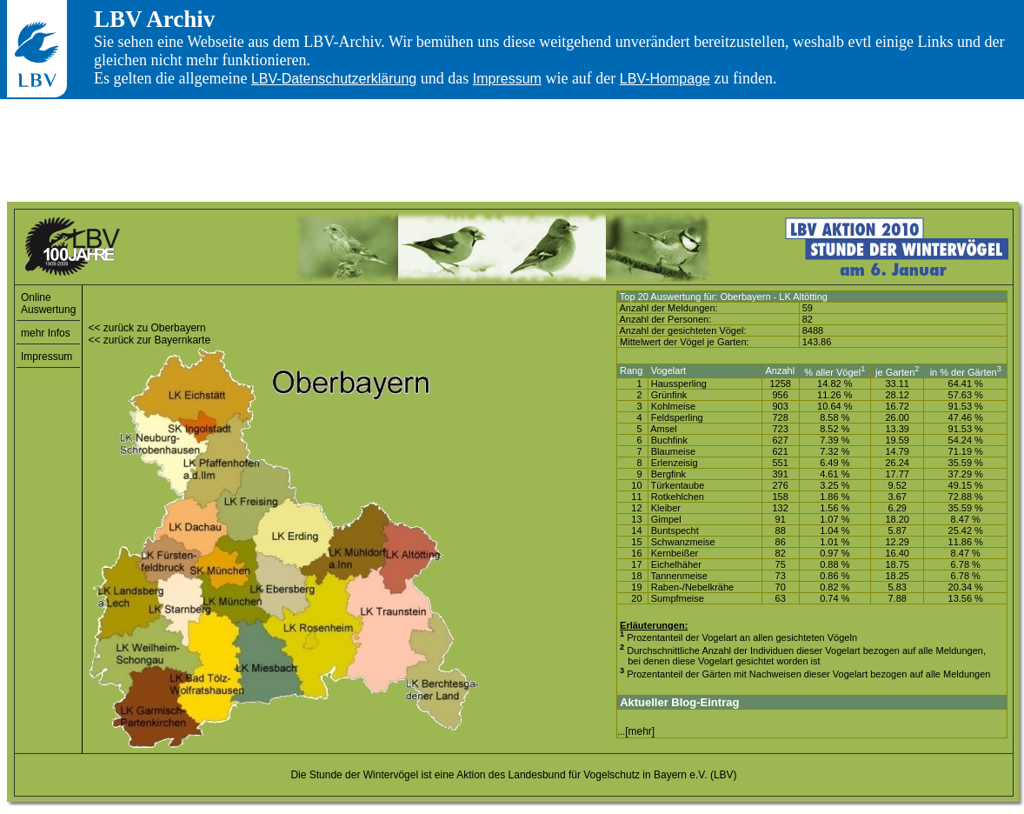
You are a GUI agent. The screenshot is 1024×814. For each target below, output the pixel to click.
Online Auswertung (48, 303)
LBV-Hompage (665, 78)
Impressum (507, 78)
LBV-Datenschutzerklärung (333, 78)
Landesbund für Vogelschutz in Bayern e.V (607, 775)
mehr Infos (45, 333)
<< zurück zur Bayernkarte (149, 340)
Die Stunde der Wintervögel (354, 775)
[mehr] (640, 731)
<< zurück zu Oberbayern (146, 328)
